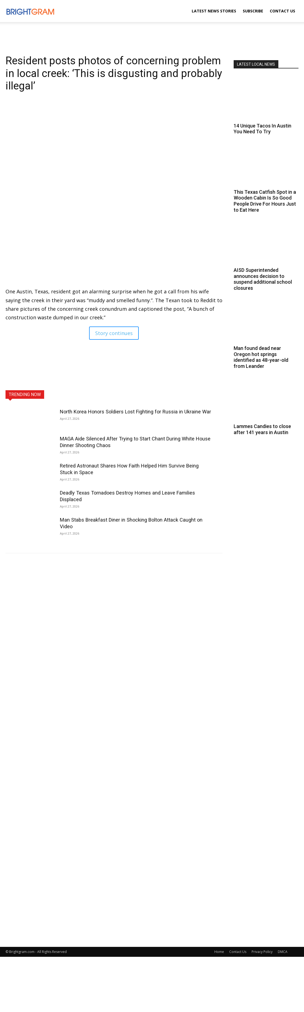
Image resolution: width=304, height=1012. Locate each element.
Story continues (114, 333)
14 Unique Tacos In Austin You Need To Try (262, 129)
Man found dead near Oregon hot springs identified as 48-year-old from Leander (261, 357)
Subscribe (253, 11)
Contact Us (282, 11)
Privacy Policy (262, 951)
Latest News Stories (214, 11)
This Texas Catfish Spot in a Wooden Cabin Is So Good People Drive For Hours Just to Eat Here (265, 201)
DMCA (282, 951)
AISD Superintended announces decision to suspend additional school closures (263, 279)
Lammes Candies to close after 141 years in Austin (262, 429)
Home (219, 951)
